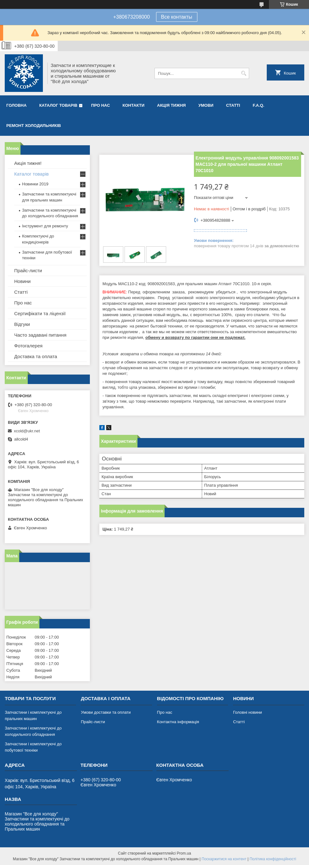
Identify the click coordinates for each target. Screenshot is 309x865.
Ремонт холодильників (33, 125)
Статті (233, 105)
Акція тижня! (28, 163)
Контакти (134, 105)
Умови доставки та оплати (106, 712)
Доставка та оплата (35, 356)
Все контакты (176, 17)
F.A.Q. (258, 105)
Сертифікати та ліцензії (40, 313)
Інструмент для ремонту (45, 226)
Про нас (100, 105)
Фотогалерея (28, 345)
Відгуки (22, 324)
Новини (22, 281)
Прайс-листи (28, 270)
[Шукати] (243, 73)
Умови (205, 105)
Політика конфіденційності (272, 859)
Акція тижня (171, 105)
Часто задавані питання (40, 335)
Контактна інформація (178, 721)
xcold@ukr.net (27, 431)
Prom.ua (184, 853)
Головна (16, 105)
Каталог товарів (58, 105)
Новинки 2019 (35, 184)
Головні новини (247, 712)
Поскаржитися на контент (223, 859)
